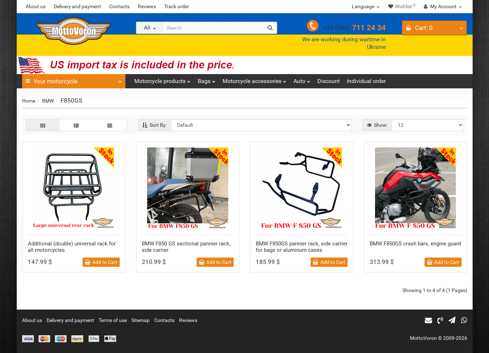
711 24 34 (354, 28)
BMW (48, 101)
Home (28, 101)
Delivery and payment (77, 6)
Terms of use (113, 320)
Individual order (366, 81)
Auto (301, 79)
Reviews (147, 6)
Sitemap (140, 320)
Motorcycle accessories (254, 79)
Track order (176, 6)
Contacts (119, 6)
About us (36, 6)
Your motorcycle (74, 79)
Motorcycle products (162, 79)
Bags (206, 79)
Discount (328, 81)
